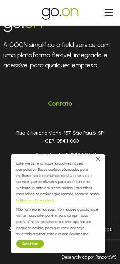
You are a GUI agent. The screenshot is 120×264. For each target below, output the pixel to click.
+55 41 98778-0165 (78, 170)
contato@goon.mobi (74, 201)
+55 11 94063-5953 (78, 186)
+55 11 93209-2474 (76, 155)
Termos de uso (81, 244)
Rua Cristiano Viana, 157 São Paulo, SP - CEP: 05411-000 (60, 137)
